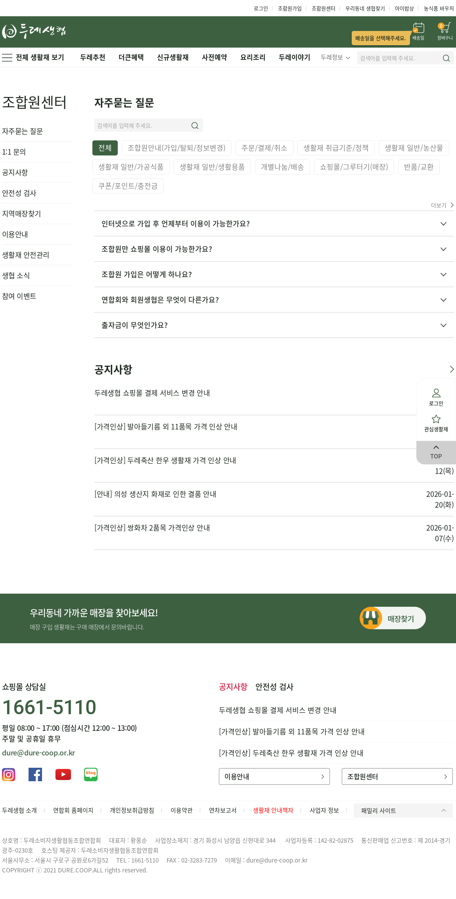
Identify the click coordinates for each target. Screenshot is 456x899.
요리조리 (253, 57)
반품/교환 (419, 166)
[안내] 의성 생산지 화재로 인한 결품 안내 (155, 494)
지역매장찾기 (21, 213)
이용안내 (15, 234)
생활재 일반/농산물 (414, 147)
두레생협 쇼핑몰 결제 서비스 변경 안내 (152, 392)
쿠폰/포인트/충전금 (128, 185)
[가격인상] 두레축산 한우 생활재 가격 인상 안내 (165, 460)
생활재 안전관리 (26, 254)
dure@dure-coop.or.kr (38, 752)
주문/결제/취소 (264, 147)
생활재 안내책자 (273, 810)
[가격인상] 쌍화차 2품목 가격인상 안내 (152, 527)
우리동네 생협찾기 (365, 8)
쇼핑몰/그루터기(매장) (354, 166)
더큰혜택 (131, 57)
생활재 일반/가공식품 (131, 166)
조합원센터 (323, 8)
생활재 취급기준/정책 (336, 147)
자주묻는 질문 (22, 131)
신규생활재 (173, 57)
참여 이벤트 (19, 296)
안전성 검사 (19, 193)
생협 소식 (16, 275)
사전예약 (214, 57)
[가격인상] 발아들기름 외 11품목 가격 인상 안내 (166, 426)
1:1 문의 (14, 151)
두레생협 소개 (19, 810)
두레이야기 (294, 57)
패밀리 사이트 (405, 810)
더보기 (442, 205)
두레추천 (92, 57)
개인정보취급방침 (132, 810)
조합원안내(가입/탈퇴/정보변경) (177, 147)
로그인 (261, 8)
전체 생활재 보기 (33, 57)
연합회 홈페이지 (73, 810)
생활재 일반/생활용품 (212, 166)
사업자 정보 (324, 810)
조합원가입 (290, 8)
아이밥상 (404, 8)
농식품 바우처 (439, 8)
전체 (105, 147)
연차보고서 (223, 810)
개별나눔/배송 (282, 166)
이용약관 (182, 810)
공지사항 (15, 172)
